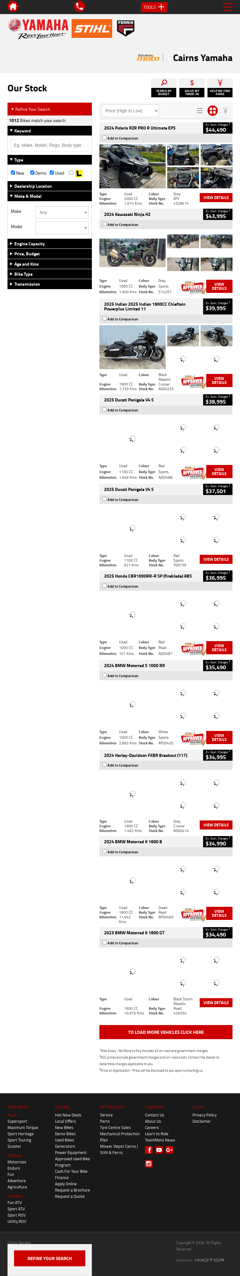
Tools (154, 7)
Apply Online (66, 1184)
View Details (216, 197)
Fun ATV (15, 1202)
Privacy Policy (204, 1115)
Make (16, 211)
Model (16, 226)
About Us (153, 1121)
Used (57, 173)
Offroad (14, 1155)
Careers (152, 1127)
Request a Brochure (72, 1190)
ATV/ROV (15, 1196)
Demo (38, 173)
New (17, 173)
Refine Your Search (30, 109)
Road (12, 1115)
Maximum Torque (23, 1127)
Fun (11, 1174)
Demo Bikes (65, 1134)
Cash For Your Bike (71, 1171)
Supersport (17, 1121)
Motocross (17, 1162)
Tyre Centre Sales (115, 1127)
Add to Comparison (123, 138)
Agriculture (17, 1187)
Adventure (17, 1180)
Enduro (14, 1168)
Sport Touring (19, 1140)
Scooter (14, 1146)
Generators (65, 1146)
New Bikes (64, 1127)
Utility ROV (17, 1221)
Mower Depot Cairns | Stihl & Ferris (119, 1149)
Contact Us (154, 1115)
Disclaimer (201, 1121)
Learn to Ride (156, 1134)
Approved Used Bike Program (72, 1162)
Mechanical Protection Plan (120, 1137)
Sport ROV (17, 1215)
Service (106, 1115)
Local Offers (65, 1121)
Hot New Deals (68, 1115)
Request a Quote (70, 1196)
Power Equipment (71, 1152)
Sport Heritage (21, 1134)
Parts (105, 1121)
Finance (62, 1177)
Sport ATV (16, 1209)
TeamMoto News (160, 1140)
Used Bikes (64, 1140)
